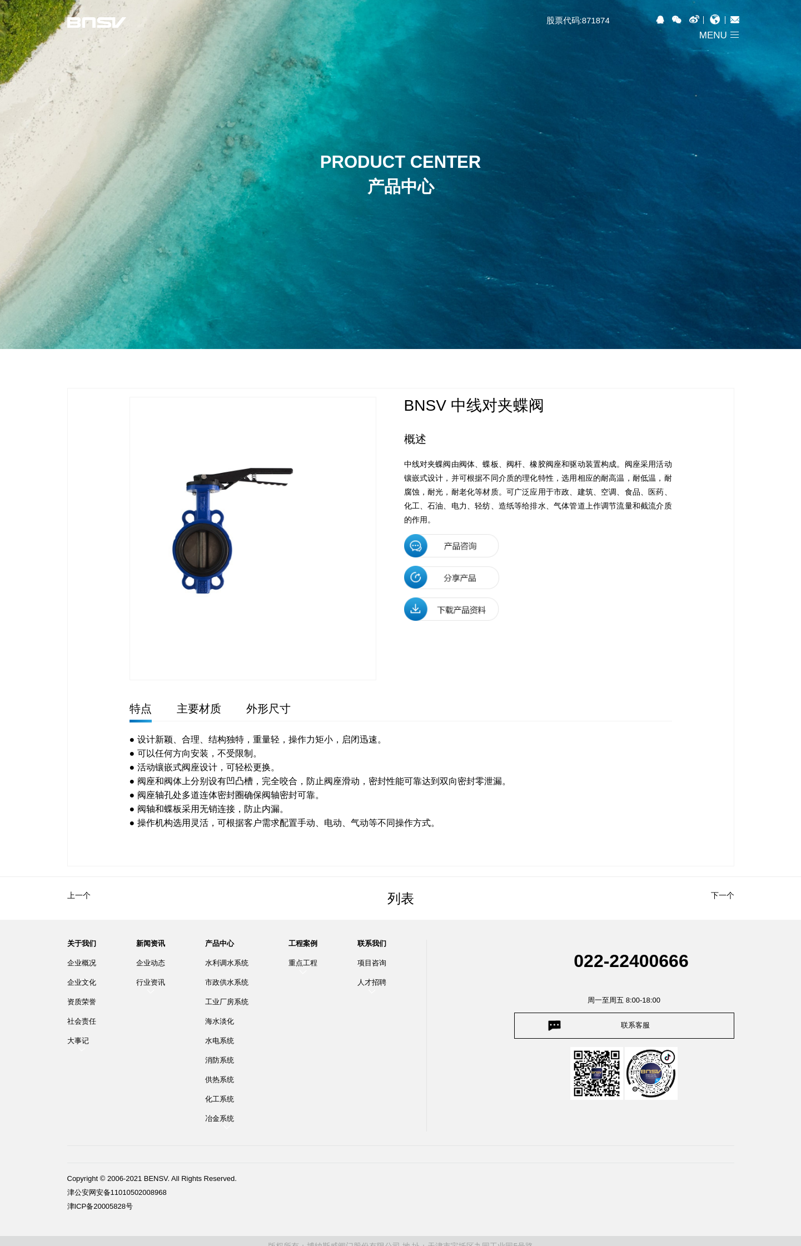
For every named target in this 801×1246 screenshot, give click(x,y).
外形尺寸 (268, 708)
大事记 (78, 1040)
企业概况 (81, 963)
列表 (400, 898)
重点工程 (302, 963)
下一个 (722, 895)
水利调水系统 (226, 963)
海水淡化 (219, 1021)
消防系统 (219, 1060)
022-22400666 (631, 961)
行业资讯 (150, 982)
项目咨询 (371, 963)
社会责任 (81, 1021)
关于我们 (81, 944)
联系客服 (635, 1025)
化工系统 (219, 1099)
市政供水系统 (226, 982)
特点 (141, 708)
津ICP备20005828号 (100, 1206)
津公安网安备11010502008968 (117, 1192)
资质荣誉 (81, 1002)
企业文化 (81, 982)
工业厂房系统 (226, 1002)
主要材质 (199, 708)
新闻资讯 (150, 944)
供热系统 (219, 1079)
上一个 (79, 895)
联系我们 (371, 944)
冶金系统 (219, 1118)
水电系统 (219, 1040)
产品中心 (219, 944)
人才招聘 (371, 982)
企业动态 (150, 963)
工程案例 (302, 944)
